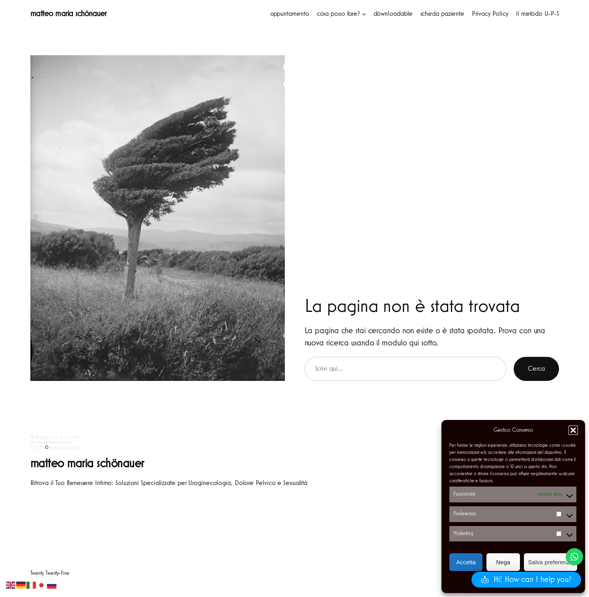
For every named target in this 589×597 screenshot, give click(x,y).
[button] (573, 430)
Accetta (466, 562)
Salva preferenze (550, 562)
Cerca (536, 368)
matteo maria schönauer (68, 13)
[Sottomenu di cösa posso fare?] (364, 14)
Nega (503, 562)
